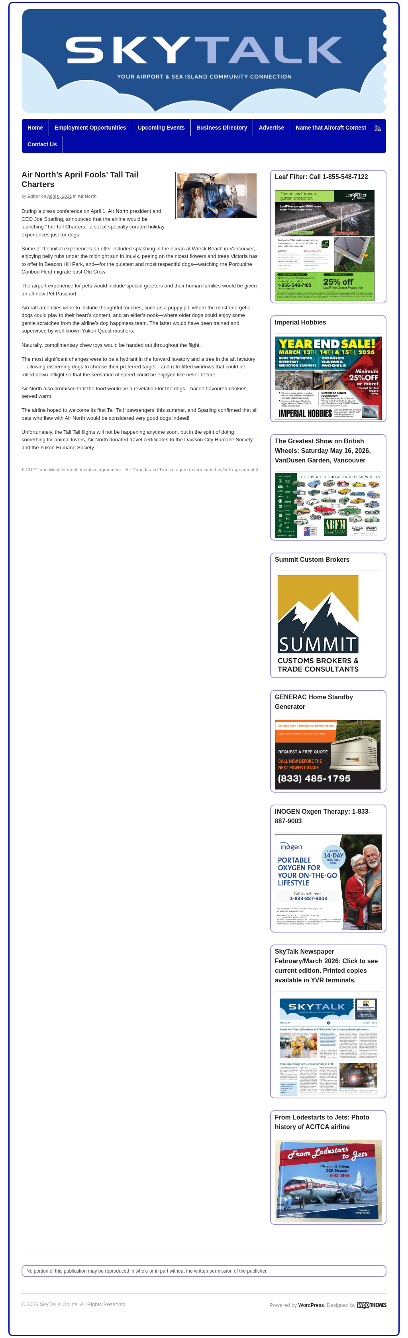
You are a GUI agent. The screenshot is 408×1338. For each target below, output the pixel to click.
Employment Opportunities (90, 127)
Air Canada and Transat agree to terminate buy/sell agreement (190, 469)
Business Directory (221, 127)
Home (35, 127)
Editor (33, 196)
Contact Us (42, 144)
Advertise (271, 127)
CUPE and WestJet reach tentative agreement (73, 469)
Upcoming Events (161, 127)
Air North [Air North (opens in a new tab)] (118, 211)
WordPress (311, 1305)
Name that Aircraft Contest (331, 127)
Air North (87, 196)
